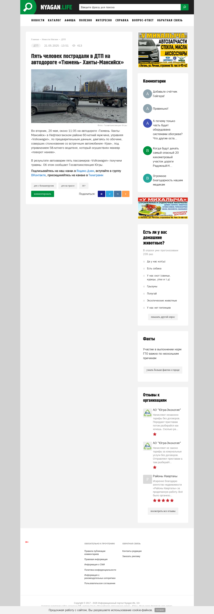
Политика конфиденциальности (100, 570)
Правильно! (160, 108)
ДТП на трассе (67, 185)
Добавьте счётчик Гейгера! (165, 94)
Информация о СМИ (94, 564)
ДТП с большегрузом (44, 185)
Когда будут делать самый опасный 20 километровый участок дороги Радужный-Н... (166, 157)
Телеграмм (95, 175)
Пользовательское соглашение (99, 583)
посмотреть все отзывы (163, 511)
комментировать (42, 194)
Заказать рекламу (131, 556)
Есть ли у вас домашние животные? (155, 238)
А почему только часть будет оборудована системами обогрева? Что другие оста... (167, 129)
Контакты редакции (131, 551)
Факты (149, 339)
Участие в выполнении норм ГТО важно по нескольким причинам (162, 353)
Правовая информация (95, 559)
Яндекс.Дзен (85, 171)
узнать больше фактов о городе (162, 370)
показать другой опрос (163, 317)
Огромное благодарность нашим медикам (168, 180)
